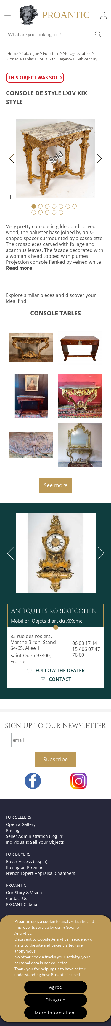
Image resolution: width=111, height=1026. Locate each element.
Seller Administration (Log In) (34, 836)
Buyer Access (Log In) (26, 861)
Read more (19, 268)
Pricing (13, 830)
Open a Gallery (21, 824)
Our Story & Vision (24, 892)
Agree (55, 987)
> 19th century (85, 59)
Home (12, 53)
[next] (99, 553)
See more (55, 485)
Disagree (55, 1000)
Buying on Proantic (24, 867)
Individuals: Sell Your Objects (35, 842)
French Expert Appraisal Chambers (40, 873)
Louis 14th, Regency (55, 59)
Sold (55, 158)
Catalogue (30, 53)
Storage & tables (77, 53)
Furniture (51, 53)
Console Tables (20, 59)
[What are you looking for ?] (98, 34)
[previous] (11, 553)
